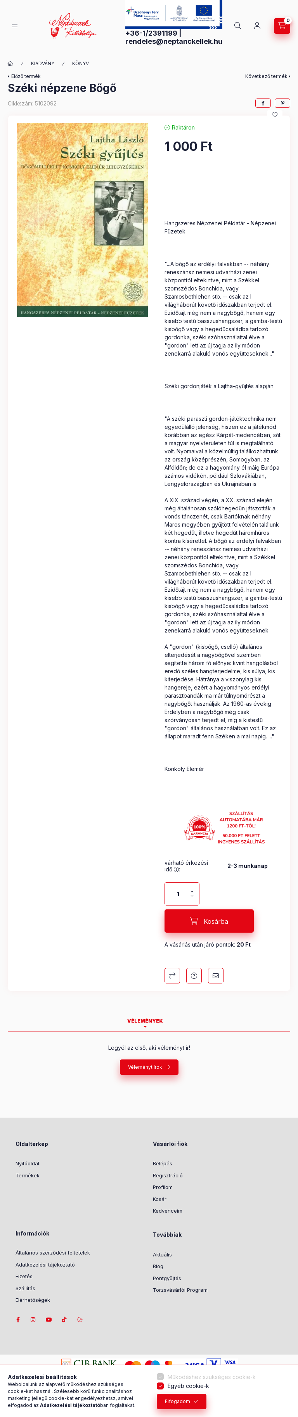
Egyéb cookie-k (188, 1385)
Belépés (162, 1163)
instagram (33, 1319)
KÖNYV (80, 63)
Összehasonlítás (172, 975)
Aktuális (162, 1254)
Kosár (159, 1199)
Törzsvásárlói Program (180, 1290)
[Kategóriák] (15, 26)
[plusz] (192, 888)
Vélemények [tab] (145, 1021)
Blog (158, 1266)
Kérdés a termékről (194, 975)
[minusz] (192, 899)
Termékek (28, 1175)
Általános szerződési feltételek (53, 1252)
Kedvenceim (167, 1211)
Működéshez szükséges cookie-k (212, 1377)
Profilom (163, 1187)
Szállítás (25, 1288)
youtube (49, 1319)
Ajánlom (216, 975)
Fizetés (24, 1276)
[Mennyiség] (178, 894)
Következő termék (266, 76)
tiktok (64, 1319)
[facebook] (263, 103)
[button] (82, 220)
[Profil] (257, 26)
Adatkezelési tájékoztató (45, 1264)
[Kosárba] (209, 921)
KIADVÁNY (42, 63)
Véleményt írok (145, 1067)
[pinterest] (282, 103)
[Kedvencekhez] (274, 114)
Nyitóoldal (27, 1163)
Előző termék (26, 76)
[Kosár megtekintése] (282, 26)
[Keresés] (238, 26)
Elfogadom (177, 1401)
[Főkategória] (10, 63)
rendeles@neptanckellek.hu (173, 41)
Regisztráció (168, 1175)
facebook (18, 1319)
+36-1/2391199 (151, 33)
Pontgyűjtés (167, 1278)
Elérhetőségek (33, 1300)
